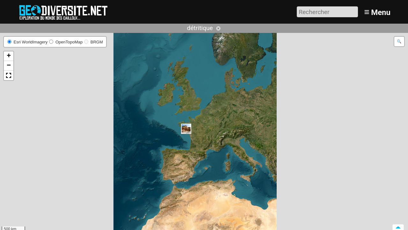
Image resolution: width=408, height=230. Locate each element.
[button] (186, 129)
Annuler (218, 28)
